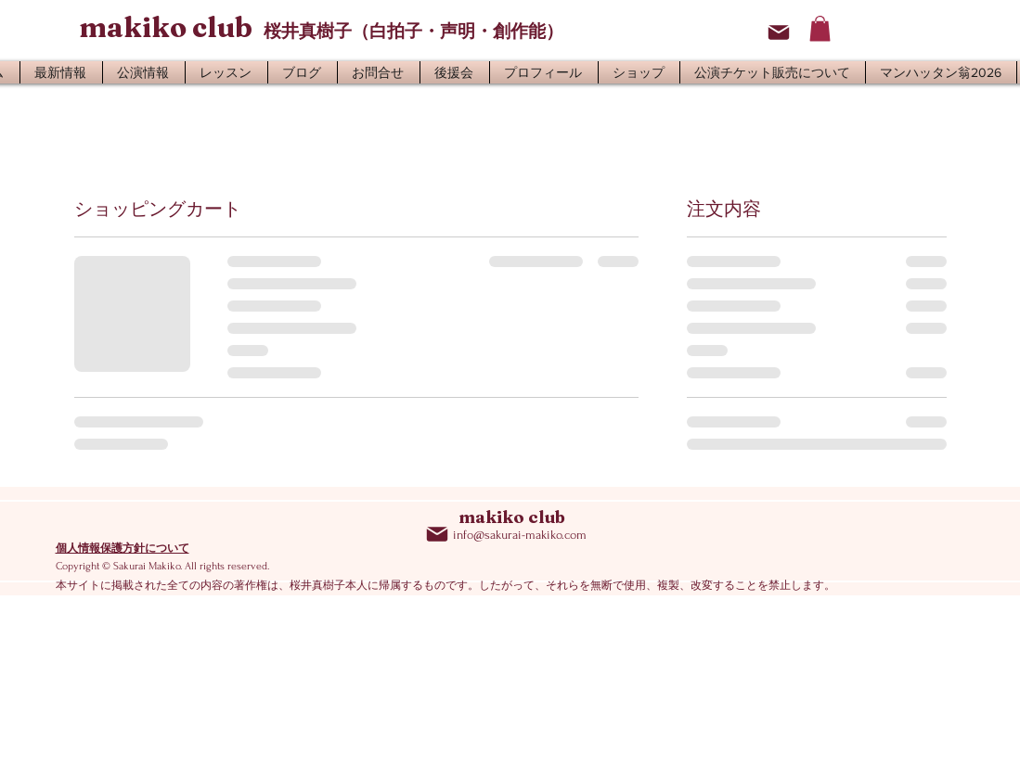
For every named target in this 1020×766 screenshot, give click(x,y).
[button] (820, 28)
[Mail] (779, 32)
